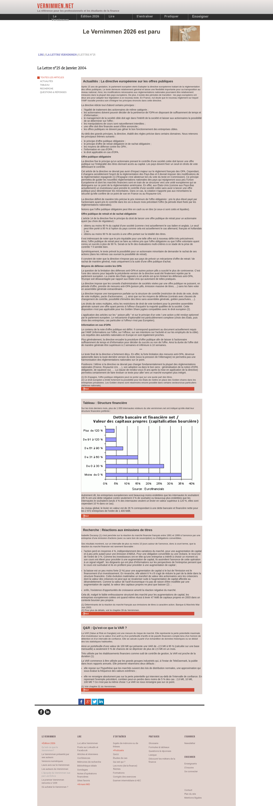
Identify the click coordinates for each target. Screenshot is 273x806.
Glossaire (153, 743)
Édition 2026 (49, 743)
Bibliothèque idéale (87, 765)
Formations (118, 773)
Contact (188, 790)
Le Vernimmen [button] (60, 17)
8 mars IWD (84, 784)
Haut (86, 388)
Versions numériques (52, 761)
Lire (111, 16)
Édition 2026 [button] (90, 16)
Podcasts (119, 750)
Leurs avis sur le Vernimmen (55, 765)
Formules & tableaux (159, 747)
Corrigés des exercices (124, 776)
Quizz (116, 754)
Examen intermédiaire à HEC (127, 780)
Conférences (83, 758)
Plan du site (190, 794)
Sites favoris (83, 780)
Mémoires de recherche (89, 762)
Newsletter (189, 743)
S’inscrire (189, 767)
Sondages (82, 769)
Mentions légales (193, 797)
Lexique (153, 755)
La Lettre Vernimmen (61, 54)
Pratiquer (171, 16)
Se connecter (191, 771)
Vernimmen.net (55, 6)
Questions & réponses (160, 751)
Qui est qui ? (119, 762)
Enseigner (200, 16)
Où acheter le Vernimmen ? (55, 787)
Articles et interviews (87, 754)
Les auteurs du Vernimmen (55, 769)
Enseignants (190, 763)
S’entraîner (144, 16)
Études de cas (120, 758)
